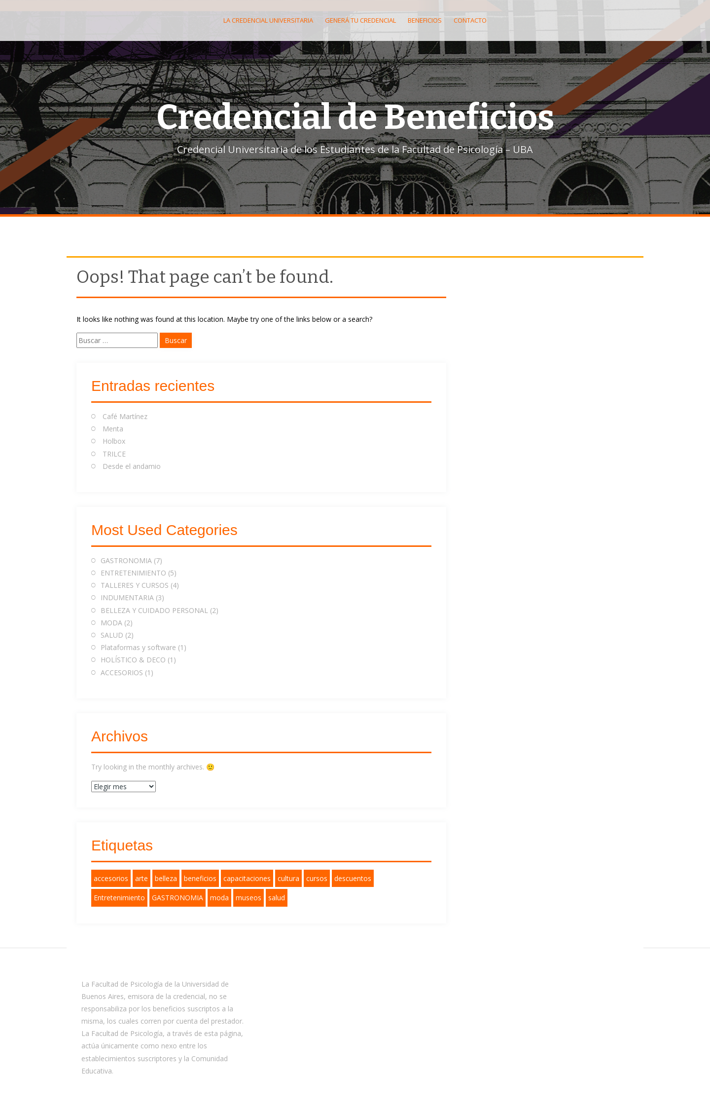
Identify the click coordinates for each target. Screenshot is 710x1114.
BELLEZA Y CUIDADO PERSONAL (154, 610)
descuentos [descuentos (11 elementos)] (352, 878)
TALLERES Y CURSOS (135, 585)
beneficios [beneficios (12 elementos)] (200, 878)
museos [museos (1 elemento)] (248, 897)
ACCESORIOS (122, 672)
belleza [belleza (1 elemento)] (166, 878)
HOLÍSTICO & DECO (133, 659)
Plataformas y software (138, 647)
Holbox (114, 441)
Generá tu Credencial (360, 20)
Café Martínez (125, 416)
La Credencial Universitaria (268, 20)
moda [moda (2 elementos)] (219, 897)
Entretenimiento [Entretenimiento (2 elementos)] (119, 897)
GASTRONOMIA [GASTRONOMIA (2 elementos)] (177, 897)
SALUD (112, 635)
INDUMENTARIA (127, 597)
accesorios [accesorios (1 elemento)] (111, 878)
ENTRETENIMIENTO (133, 572)
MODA (111, 622)
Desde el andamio (132, 466)
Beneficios (425, 20)
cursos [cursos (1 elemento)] (316, 878)
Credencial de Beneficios (355, 117)
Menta (113, 428)
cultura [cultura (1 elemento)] (288, 878)
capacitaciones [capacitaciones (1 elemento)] (247, 878)
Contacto (470, 20)
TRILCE (114, 454)
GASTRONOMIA (126, 560)
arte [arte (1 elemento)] (141, 878)
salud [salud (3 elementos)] (276, 897)
